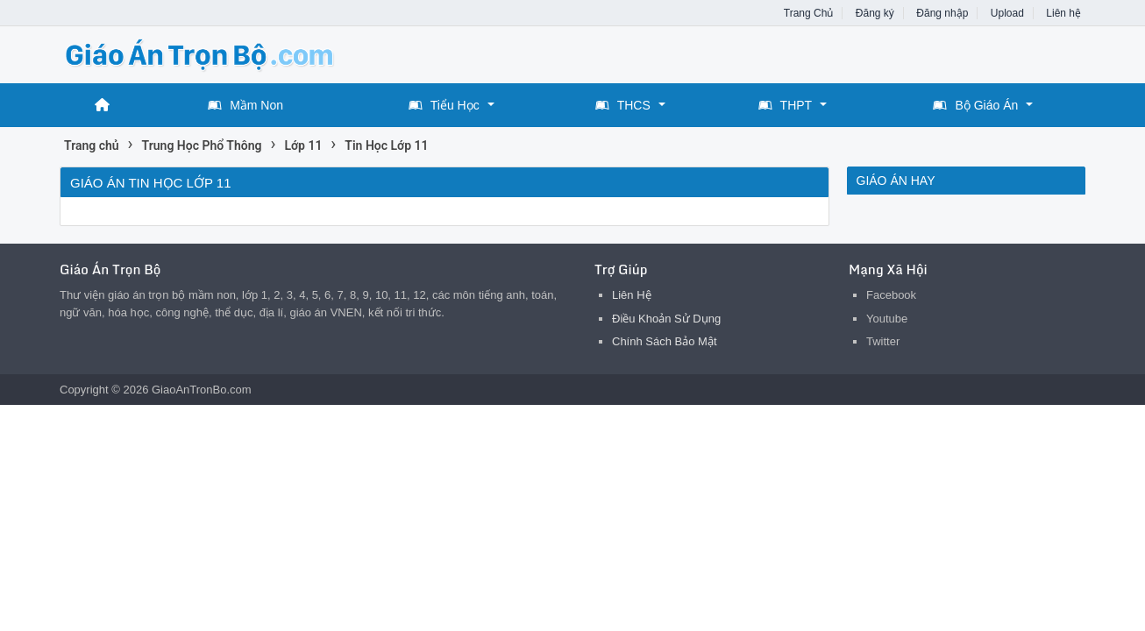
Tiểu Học (444, 105)
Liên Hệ (631, 294)
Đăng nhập (942, 13)
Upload (1007, 13)
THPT (785, 105)
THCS (623, 105)
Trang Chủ (809, 13)
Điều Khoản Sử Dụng (666, 318)
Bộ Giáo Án (975, 105)
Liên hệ (1063, 13)
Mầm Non (245, 105)
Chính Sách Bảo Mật (664, 341)
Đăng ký (875, 13)
